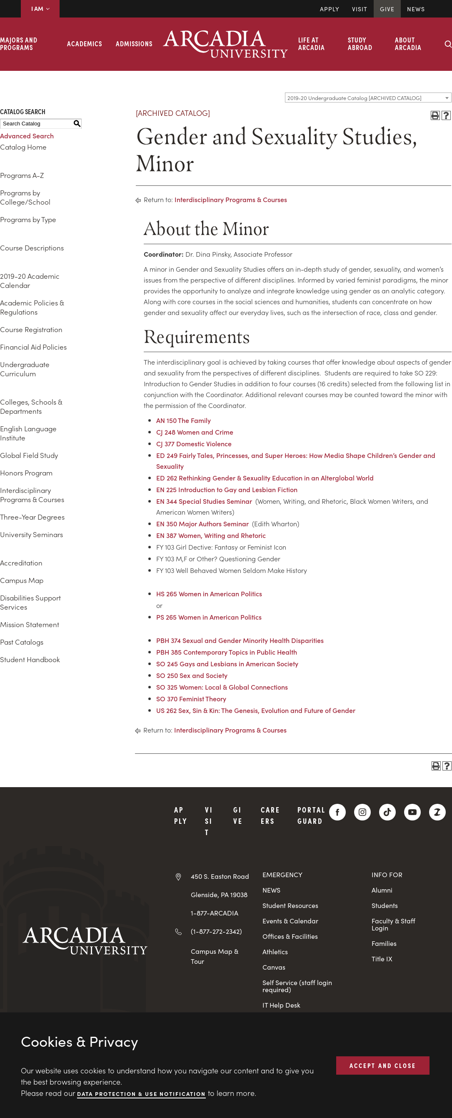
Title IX (382, 958)
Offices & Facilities (290, 936)
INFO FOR (387, 874)
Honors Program (26, 472)
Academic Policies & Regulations (32, 307)
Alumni (382, 889)
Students (385, 905)
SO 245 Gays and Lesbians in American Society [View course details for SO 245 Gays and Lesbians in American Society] (227, 663)
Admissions (134, 43)
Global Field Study (29, 455)
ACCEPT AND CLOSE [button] (383, 1065)
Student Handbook (30, 659)
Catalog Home (23, 146)
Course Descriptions (32, 247)
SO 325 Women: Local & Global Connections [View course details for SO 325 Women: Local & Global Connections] (222, 686)
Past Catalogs (21, 641)
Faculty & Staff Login (393, 924)
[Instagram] (362, 812)
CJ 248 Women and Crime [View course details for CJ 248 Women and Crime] (194, 431)
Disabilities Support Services (30, 602)
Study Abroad (360, 43)
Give (387, 9)
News (416, 9)
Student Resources (290, 905)
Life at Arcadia (311, 43)
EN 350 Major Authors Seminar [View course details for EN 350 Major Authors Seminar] (202, 523)
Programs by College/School (25, 197)
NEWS (271, 889)
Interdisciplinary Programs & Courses (32, 494)
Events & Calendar (290, 920)
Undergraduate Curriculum (25, 369)
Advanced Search (27, 135)
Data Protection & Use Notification (141, 1093)
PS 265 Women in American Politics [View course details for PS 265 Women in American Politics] (209, 616)
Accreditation (21, 562)
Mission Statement (29, 624)
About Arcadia (408, 43)
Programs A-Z (22, 175)
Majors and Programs (18, 43)
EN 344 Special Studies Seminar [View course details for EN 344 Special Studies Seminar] (204, 500)
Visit (359, 9)
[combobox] (368, 98)
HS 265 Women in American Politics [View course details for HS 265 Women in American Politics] (209, 593)
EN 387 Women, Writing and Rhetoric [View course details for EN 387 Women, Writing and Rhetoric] (211, 535)
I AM (40, 8)
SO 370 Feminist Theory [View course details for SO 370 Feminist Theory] (191, 698)
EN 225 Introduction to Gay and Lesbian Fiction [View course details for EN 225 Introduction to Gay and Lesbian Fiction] (226, 489)
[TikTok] (387, 812)
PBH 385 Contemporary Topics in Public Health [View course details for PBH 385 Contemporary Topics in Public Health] (226, 651)
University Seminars (31, 534)
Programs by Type (28, 219)
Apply (330, 9)
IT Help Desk (281, 1004)
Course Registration (31, 329)
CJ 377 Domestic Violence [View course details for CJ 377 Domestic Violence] (194, 443)
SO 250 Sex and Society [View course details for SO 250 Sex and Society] (191, 675)
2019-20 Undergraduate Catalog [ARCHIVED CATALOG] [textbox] (354, 98)
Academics (84, 43)
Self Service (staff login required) (297, 986)
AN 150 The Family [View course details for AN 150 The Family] (183, 420)
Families (384, 943)
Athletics (275, 951)
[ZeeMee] (437, 812)
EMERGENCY (282, 874)
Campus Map (21, 580)
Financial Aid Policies (33, 346)
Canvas (273, 966)
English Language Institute (28, 433)
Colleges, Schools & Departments (31, 406)
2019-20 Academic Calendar (30, 280)
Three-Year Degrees (32, 516)
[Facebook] (337, 812)
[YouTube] (412, 812)
